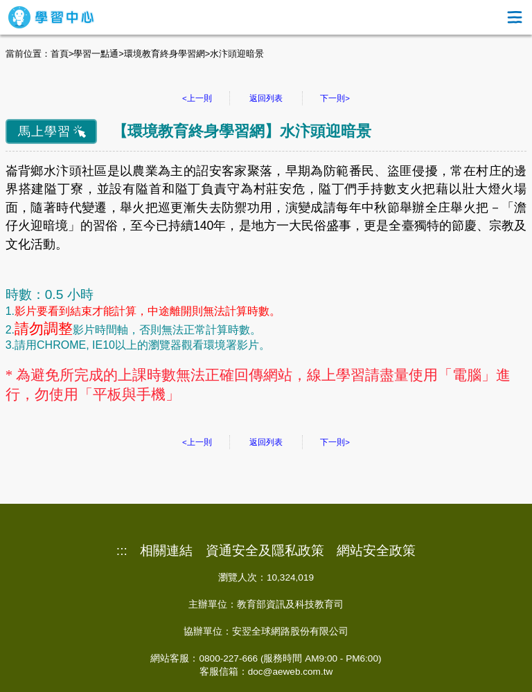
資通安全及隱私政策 (265, 550)
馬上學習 (44, 131)
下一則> (335, 98)
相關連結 (166, 550)
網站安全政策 (376, 550)
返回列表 (266, 98)
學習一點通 (95, 53)
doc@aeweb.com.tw (290, 671)
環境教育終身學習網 (164, 53)
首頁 (60, 53)
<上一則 (197, 98)
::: (121, 550)
